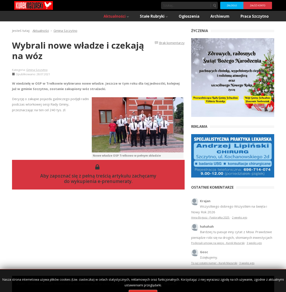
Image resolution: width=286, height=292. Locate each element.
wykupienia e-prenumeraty (101, 181)
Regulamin (170, 284)
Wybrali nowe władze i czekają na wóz (78, 50)
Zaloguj (232, 5)
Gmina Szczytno (37, 70)
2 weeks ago (239, 217)
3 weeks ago (254, 243)
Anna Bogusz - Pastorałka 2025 (210, 217)
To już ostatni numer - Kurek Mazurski (214, 263)
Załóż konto (257, 5)
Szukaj (214, 5)
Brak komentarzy (172, 43)
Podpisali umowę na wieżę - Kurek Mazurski (218, 243)
